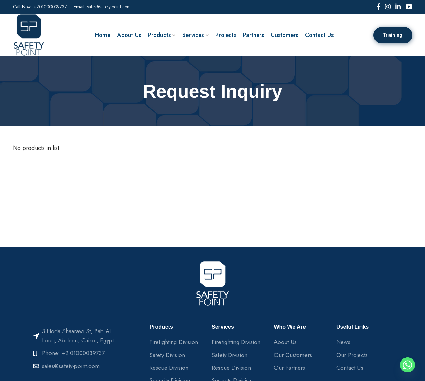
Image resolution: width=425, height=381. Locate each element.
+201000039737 (50, 6)
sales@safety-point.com (109, 6)
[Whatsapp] (407, 364)
